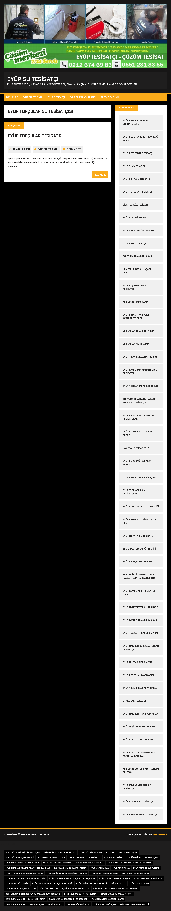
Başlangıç (12, 97)
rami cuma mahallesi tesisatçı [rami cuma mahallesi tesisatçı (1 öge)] (108, 899)
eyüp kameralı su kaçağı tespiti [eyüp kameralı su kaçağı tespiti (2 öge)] (70, 868)
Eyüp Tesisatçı (56, 97)
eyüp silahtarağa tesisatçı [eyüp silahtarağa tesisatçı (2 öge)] (148, 878)
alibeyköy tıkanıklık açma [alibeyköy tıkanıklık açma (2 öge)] (51, 857)
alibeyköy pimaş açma (135, 301)
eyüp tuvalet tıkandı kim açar (141, 633)
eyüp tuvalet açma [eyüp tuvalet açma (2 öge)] (139, 883)
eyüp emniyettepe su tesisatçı (141, 607)
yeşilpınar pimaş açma (136, 344)
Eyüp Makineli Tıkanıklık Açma (140, 713)
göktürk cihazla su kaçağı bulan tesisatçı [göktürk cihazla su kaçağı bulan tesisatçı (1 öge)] (115, 888)
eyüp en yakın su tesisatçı (138, 535)
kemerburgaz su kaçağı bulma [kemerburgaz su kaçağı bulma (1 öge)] (80, 894)
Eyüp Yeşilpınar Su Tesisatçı (139, 726)
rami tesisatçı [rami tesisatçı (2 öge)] (55, 904)
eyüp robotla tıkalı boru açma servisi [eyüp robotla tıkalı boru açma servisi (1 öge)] (25, 878)
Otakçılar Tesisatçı (134, 700)
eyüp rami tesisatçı (134, 243)
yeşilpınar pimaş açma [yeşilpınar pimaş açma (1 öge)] (104, 904)
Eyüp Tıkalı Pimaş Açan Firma (140, 688)
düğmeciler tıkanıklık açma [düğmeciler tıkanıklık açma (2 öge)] (143, 857)
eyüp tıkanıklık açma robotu (140, 356)
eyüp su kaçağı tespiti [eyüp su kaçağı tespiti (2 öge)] (16, 883)
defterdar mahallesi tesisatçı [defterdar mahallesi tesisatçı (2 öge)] (85, 857)
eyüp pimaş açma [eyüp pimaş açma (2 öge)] (121, 868)
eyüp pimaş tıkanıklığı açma (139, 477)
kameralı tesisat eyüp (136, 448)
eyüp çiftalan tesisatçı (136, 179)
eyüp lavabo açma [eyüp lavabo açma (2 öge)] (99, 868)
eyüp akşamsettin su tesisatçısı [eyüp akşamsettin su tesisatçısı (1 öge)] (22, 862)
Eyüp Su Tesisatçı (33, 97)
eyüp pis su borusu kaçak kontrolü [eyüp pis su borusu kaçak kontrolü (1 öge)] (24, 873)
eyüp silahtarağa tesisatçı (139, 230)
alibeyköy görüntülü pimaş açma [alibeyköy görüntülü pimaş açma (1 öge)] (22, 852)
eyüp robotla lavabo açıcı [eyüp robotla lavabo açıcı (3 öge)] (135, 873)
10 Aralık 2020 (21, 149)
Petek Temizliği (110, 97)
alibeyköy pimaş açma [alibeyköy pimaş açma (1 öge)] (90, 852)
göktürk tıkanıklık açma (137, 256)
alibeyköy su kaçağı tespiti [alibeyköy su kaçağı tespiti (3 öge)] (19, 857)
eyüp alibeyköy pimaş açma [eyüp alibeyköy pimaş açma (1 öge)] (90, 862)
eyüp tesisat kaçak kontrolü (140, 386)
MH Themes (160, 834)
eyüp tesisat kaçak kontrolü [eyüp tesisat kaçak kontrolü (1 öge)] (91, 883)
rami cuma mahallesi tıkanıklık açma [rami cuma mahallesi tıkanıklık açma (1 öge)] (24, 904)
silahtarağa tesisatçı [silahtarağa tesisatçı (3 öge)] (77, 904)
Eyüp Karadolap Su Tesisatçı (140, 814)
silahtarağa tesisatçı (136, 204)
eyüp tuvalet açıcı (134, 166)
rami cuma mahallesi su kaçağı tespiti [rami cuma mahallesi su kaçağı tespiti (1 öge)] (25, 899)
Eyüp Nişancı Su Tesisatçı (138, 801)
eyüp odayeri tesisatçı (136, 217)
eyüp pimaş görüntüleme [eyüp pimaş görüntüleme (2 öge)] (146, 868)
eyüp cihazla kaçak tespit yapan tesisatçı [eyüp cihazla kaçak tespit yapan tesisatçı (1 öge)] (129, 862)
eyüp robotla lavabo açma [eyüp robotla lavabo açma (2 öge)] (104, 873)
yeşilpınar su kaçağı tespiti (139, 548)
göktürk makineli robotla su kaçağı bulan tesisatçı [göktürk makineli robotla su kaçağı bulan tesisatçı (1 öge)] (32, 894)
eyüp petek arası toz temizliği (141, 506)
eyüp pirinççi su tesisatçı (138, 561)
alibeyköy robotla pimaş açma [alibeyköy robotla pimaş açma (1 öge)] (121, 852)
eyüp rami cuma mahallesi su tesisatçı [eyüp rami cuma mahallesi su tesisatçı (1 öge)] (67, 873)
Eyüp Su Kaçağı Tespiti (83, 97)
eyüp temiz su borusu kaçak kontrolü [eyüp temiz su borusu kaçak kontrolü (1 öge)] (52, 883)
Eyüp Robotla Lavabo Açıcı (138, 675)
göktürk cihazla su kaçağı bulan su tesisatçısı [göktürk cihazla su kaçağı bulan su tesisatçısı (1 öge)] (64, 888)
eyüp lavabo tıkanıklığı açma (140, 620)
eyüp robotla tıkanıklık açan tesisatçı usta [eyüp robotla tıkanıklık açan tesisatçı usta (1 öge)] (72, 878)
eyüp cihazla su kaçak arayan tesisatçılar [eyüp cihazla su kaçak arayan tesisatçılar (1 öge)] (27, 868)
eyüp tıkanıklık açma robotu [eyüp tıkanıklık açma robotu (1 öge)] (20, 888)
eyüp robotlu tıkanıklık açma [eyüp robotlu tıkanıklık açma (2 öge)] (114, 878)
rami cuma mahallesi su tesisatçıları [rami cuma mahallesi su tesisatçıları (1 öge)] (68, 899)
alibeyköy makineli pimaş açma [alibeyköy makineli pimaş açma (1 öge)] (60, 852)
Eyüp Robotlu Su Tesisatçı (138, 739)
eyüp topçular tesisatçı (35, 136)
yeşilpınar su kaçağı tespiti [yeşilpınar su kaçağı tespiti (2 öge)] (134, 904)
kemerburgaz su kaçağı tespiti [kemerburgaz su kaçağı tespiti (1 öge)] (116, 894)
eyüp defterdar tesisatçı (138, 153)
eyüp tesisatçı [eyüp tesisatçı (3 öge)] (118, 883)
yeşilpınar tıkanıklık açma (138, 331)
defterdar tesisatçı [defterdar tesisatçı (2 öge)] (114, 857)
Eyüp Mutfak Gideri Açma (137, 662)
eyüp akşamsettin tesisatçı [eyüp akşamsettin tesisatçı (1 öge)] (57, 862)
